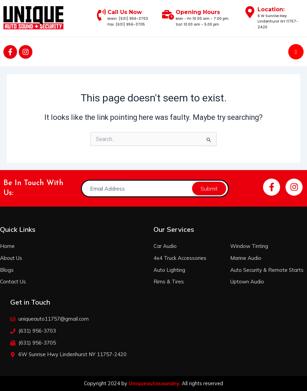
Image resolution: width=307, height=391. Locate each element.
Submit (209, 188)
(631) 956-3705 (130, 24)
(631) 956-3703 (133, 18)
